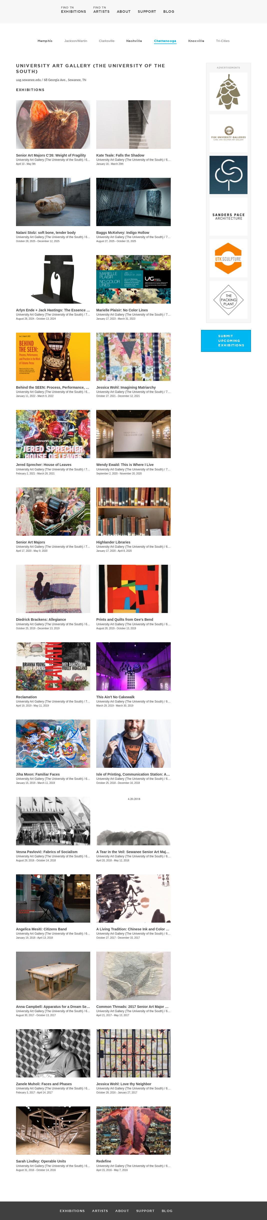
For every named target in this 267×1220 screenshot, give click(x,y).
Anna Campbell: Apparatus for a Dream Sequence (57, 1007)
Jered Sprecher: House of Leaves (44, 465)
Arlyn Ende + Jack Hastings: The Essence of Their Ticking (64, 310)
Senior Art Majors (30, 542)
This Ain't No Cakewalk (115, 697)
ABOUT (124, 12)
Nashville (134, 41)
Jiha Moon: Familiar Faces (38, 774)
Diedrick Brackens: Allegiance (41, 620)
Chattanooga (165, 41)
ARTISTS (101, 11)
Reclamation (26, 697)
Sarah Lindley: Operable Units (41, 1161)
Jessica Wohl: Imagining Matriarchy (126, 387)
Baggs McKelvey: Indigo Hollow (122, 233)
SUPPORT (147, 12)
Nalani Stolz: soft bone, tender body (46, 233)
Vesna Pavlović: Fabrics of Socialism (47, 852)
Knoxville (196, 41)
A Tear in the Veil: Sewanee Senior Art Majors (133, 852)
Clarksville (106, 41)
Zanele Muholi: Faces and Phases (44, 1084)
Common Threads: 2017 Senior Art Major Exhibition (139, 1007)
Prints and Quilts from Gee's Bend (124, 620)
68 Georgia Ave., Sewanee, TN (65, 80)
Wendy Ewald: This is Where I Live (125, 465)
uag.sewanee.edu (28, 80)
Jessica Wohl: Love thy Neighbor (123, 1084)
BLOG (168, 12)
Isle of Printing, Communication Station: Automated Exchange (148, 774)
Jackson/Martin (75, 41)
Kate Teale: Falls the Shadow (120, 155)
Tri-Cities (223, 41)
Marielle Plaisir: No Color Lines (122, 310)
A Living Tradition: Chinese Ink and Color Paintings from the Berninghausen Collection (168, 929)
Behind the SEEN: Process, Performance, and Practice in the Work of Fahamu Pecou (86, 387)
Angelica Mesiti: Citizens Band (41, 929)
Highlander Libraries (113, 542)
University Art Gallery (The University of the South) (49, 160)
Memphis (45, 41)
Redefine (103, 1161)
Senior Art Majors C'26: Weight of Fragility (51, 155)
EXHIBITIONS (73, 11)
